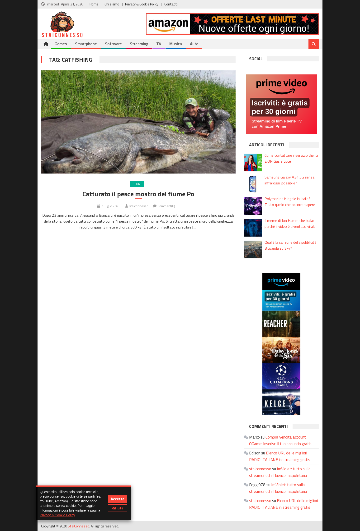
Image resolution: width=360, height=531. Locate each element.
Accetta (117, 499)
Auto (194, 44)
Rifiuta (117, 508)
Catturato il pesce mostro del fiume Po (138, 194)
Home (94, 4)
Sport (137, 184)
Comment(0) (166, 205)
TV (158, 44)
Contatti (171, 4)
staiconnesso (138, 205)
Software (113, 44)
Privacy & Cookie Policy (141, 4)
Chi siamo (111, 4)
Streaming (139, 44)
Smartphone (86, 44)
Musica (175, 44)
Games (61, 44)
